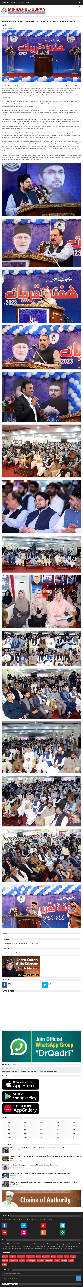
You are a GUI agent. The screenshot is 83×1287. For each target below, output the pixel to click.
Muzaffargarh (31, 1260)
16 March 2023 (10, 28)
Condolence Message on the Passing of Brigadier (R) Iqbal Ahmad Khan (34, 1165)
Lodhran (5, 1260)
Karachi (59, 1257)
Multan (22, 1260)
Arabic (13, 2)
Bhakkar (5, 1257)
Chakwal (12, 1257)
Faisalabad (21, 1257)
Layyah (73, 1257)
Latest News (7, 1144)
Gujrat (38, 1257)
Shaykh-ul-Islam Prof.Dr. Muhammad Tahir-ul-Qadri (21, 943)
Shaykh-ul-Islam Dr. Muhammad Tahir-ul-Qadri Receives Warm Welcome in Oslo (37, 1148)
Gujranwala (30, 1257)
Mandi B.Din (14, 1260)
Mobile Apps (6, 1075)
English (20, 2)
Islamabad (45, 1257)
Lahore (66, 1257)
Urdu (27, 2)
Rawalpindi (48, 1260)
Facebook (6, 939)
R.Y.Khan (40, 1260)
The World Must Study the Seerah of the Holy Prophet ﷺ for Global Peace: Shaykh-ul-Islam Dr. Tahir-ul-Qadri (45, 1157)
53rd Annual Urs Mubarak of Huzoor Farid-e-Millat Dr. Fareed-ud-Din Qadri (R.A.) (29, 1071)
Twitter (6, 948)
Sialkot (57, 1260)
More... (4, 1264)
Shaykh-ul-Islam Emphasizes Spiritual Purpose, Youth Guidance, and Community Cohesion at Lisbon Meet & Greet (44, 1183)
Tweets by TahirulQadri (10, 953)
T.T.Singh (64, 1260)
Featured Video (8, 991)
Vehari (71, 1260)
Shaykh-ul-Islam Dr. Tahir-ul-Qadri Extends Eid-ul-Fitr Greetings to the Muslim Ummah (40, 1173)
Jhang (53, 1257)
